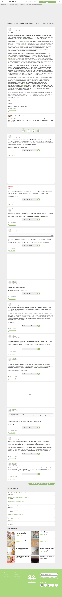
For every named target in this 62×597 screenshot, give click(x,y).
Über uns (6, 580)
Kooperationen (7, 584)
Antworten (12, 111)
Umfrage (51, 483)
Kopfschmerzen (24, 85)
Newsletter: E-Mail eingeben (46, 571)
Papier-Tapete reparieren (45, 540)
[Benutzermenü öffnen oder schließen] (59, 2)
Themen (6, 574)
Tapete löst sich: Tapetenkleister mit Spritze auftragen (47, 549)
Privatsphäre (17, 578)
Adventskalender (25, 41)
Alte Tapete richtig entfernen (22, 548)
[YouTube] (41, 585)
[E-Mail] (23, 130)
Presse (5, 582)
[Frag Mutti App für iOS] (29, 576)
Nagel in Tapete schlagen (21, 540)
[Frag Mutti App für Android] (33, 576)
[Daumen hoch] (38, 150)
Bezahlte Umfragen (18, 584)
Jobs (5, 578)
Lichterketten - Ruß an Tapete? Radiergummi (22, 557)
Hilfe (15, 572)
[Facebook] (28, 130)
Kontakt (16, 574)
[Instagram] (49, 585)
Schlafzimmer (11, 59)
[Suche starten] (23, 2)
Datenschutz (17, 576)
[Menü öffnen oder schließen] (2, 2)
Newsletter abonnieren (49, 577)
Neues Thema (42, 483)
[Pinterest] (45, 585)
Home (5, 572)
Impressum (16, 580)
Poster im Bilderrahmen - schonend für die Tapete (45, 532)
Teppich (37, 285)
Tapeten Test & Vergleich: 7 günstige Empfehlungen (22, 533)
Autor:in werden (7, 576)
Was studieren (7, 586)
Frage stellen (43, 1)
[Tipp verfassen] (51, 2)
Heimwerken (11, 25)
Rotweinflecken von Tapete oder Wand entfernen (47, 557)
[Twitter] (33, 130)
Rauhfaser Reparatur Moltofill (41, 366)
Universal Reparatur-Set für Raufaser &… (19, 124)
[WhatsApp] (38, 130)
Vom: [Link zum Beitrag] (9, 108)
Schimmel (23, 44)
